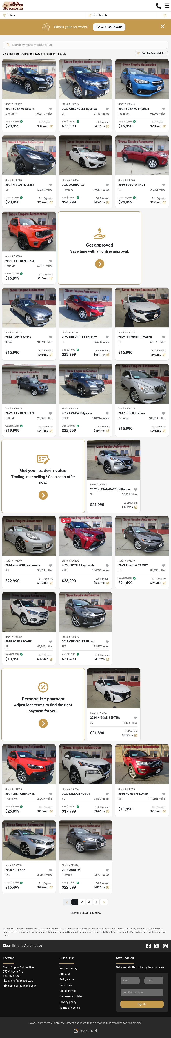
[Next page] (104, 902)
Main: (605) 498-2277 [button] (19, 981)
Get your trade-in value (109, 27)
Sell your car (67, 979)
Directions (65, 985)
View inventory (68, 968)
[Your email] (142, 992)
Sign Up (142, 1004)
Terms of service (69, 1007)
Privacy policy (67, 1002)
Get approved (67, 991)
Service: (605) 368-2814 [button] (20, 986)
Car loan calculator (71, 996)
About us (64, 973)
